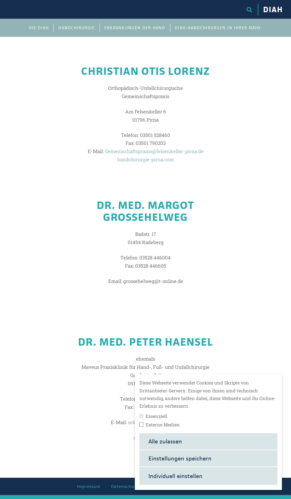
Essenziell (153, 416)
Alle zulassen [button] (165, 441)
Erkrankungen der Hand (134, 27)
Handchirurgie (76, 27)
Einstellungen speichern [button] (180, 458)
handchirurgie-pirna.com (145, 159)
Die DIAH (39, 27)
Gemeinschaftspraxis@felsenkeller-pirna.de (154, 151)
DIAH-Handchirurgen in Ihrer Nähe (218, 27)
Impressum (88, 486)
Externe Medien (159, 424)
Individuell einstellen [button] (175, 476)
